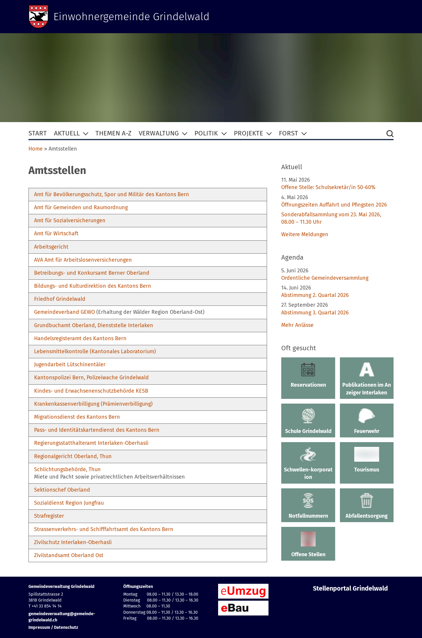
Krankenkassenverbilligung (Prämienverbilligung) (93, 404)
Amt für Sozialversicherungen (69, 220)
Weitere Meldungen (304, 234)
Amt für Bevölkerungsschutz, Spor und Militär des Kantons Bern (111, 194)
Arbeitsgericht (51, 247)
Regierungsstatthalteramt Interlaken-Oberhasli (91, 443)
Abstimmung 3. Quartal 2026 (315, 312)
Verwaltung (159, 133)
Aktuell (67, 133)
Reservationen (308, 375)
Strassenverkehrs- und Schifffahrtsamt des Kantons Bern (103, 529)
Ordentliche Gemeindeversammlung (324, 278)
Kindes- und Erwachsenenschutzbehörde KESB (91, 391)
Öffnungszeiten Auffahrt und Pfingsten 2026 (334, 205)
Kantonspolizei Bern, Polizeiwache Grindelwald (91, 377)
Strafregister (49, 516)
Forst (288, 133)
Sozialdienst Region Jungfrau (69, 503)
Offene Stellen (308, 545)
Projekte (248, 133)
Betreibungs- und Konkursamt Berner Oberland (91, 273)
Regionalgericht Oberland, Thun (73, 456)
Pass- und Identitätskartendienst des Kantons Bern (96, 430)
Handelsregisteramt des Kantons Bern (80, 338)
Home (35, 148)
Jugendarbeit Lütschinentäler (69, 364)
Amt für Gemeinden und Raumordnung (81, 207)
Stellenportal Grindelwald (350, 588)
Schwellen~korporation (308, 463)
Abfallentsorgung (366, 506)
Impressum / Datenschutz (53, 627)
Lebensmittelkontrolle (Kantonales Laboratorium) (95, 351)
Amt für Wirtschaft (56, 233)
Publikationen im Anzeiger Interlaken (366, 379)
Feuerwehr (366, 421)
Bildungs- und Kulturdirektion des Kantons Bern (92, 286)
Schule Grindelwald (308, 421)
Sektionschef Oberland (62, 490)
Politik (206, 133)
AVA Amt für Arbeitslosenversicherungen (83, 260)
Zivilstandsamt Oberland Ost (68, 555)
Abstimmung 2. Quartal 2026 (315, 295)
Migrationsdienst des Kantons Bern (77, 417)
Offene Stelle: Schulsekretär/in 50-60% (328, 187)
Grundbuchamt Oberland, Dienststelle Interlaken (93, 325)
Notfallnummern (308, 506)
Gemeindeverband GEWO (64, 312)
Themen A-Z (113, 133)
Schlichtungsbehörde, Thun (67, 469)
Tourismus (366, 460)
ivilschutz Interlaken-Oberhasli (74, 542)
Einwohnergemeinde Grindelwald (131, 16)
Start (37, 133)
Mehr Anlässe (297, 325)
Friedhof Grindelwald (59, 299)
